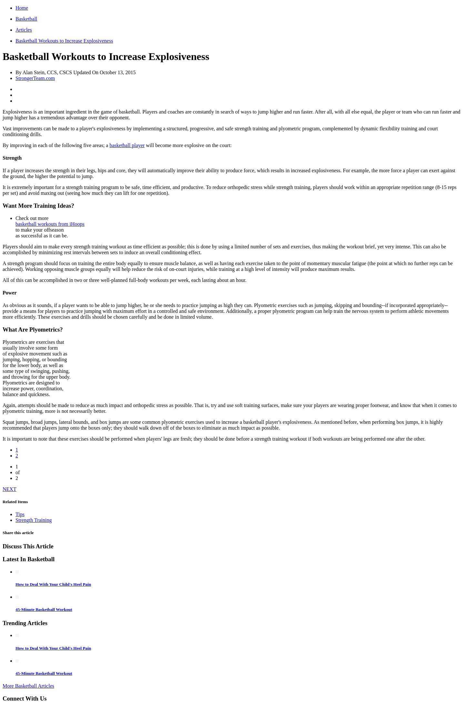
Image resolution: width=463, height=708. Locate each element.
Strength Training (33, 520)
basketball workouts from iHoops (50, 224)
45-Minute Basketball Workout (43, 609)
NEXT (9, 489)
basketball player (127, 145)
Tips (20, 514)
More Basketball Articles (28, 686)
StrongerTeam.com (35, 78)
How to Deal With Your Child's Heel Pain (53, 584)
